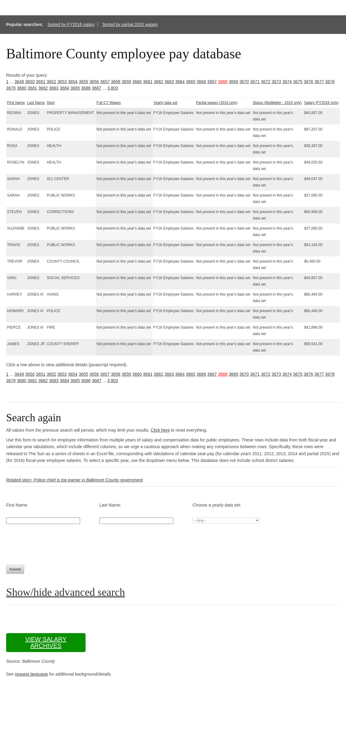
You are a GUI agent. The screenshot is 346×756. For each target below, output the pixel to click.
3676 (308, 81)
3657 (105, 81)
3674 (287, 81)
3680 (21, 88)
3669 (233, 81)
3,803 (112, 88)
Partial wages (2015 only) (216, 103)
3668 (222, 81)
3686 (85, 88)
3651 (40, 81)
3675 (297, 81)
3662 (158, 81)
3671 (255, 81)
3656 (94, 81)
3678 (330, 81)
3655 (83, 81)
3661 (148, 81)
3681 (32, 88)
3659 (126, 81)
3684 (64, 88)
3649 (19, 81)
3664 (180, 81)
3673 (276, 81)
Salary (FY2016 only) (321, 103)
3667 (212, 81)
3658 (115, 81)
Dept (50, 103)
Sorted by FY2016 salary (70, 24)
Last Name (36, 103)
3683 (53, 88)
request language (31, 674)
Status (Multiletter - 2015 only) (277, 103)
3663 (169, 81)
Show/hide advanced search (65, 592)
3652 (51, 81)
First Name (16, 103)
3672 (265, 81)
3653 (62, 81)
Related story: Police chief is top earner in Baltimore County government (74, 480)
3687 (96, 88)
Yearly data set (165, 103)
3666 (201, 81)
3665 (190, 81)
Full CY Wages (109, 103)
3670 (244, 81)
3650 (30, 81)
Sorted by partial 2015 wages (129, 24)
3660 (137, 81)
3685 (75, 88)
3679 (11, 88)
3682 (43, 88)
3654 (72, 81)
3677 (319, 81)
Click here (160, 430)
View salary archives (45, 642)
